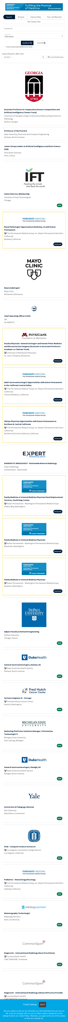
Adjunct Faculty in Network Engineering (21, 631)
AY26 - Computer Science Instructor (20, 846)
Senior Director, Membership (17, 194)
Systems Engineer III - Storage (17, 698)
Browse (21, 17)
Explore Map (35, 17)
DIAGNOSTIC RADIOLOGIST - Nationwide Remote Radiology (30, 463)
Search (9, 17)
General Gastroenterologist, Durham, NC (22, 665)
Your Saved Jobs (34, 21)
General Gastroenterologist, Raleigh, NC (22, 767)
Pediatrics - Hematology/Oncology (20, 879)
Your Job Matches (54, 17)
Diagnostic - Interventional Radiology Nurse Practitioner (29, 953)
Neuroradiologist (12, 288)
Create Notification (56, 57)
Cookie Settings (30, 1004)
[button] (41, 43)
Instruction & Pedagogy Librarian (19, 807)
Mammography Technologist (17, 913)
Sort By (6, 57)
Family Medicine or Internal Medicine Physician (24, 540)
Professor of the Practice (15, 131)
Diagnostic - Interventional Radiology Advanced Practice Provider (33, 992)
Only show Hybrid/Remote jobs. (19, 47)
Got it (42, 1004)
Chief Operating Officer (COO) (17, 316)
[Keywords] (34, 28)
